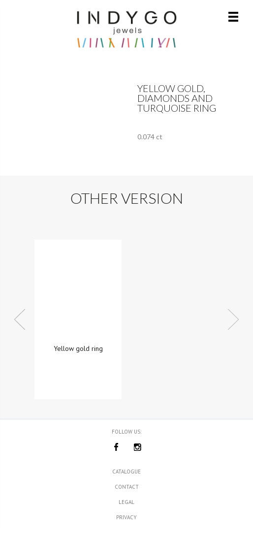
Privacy (126, 517)
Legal (126, 502)
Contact (127, 486)
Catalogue (126, 471)
